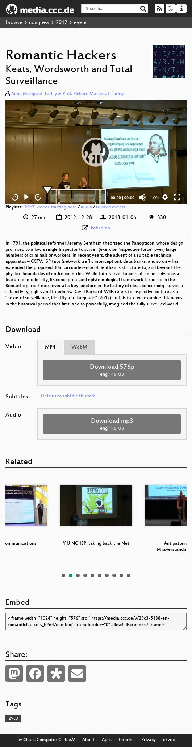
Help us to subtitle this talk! (69, 396)
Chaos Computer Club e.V (49, 740)
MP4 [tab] (50, 347)
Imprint (126, 740)
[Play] (26, 197)
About (88, 740)
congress (39, 23)
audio (86, 207)
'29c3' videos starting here (50, 207)
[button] (96, 152)
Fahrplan (100, 228)
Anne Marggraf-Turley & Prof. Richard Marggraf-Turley (67, 94)
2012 (61, 23)
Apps (107, 740)
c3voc (169, 740)
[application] (96, 152)
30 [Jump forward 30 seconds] (38, 197)
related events (110, 207)
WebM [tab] (79, 347)
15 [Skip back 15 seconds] (15, 197)
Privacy (148, 740)
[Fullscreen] (177, 197)
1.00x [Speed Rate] (155, 197)
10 (128, 575)
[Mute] (142, 197)
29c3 (13, 718)
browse (14, 23)
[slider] (76, 197)
